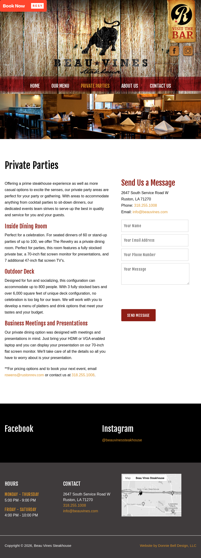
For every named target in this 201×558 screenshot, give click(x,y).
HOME (35, 86)
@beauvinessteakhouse (122, 440)
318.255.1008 (83, 375)
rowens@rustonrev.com (24, 375)
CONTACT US (160, 86)
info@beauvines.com (150, 212)
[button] (23, 6)
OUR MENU (60, 86)
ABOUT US (129, 86)
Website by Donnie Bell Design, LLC (168, 546)
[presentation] (156, 298)
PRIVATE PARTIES (95, 86)
